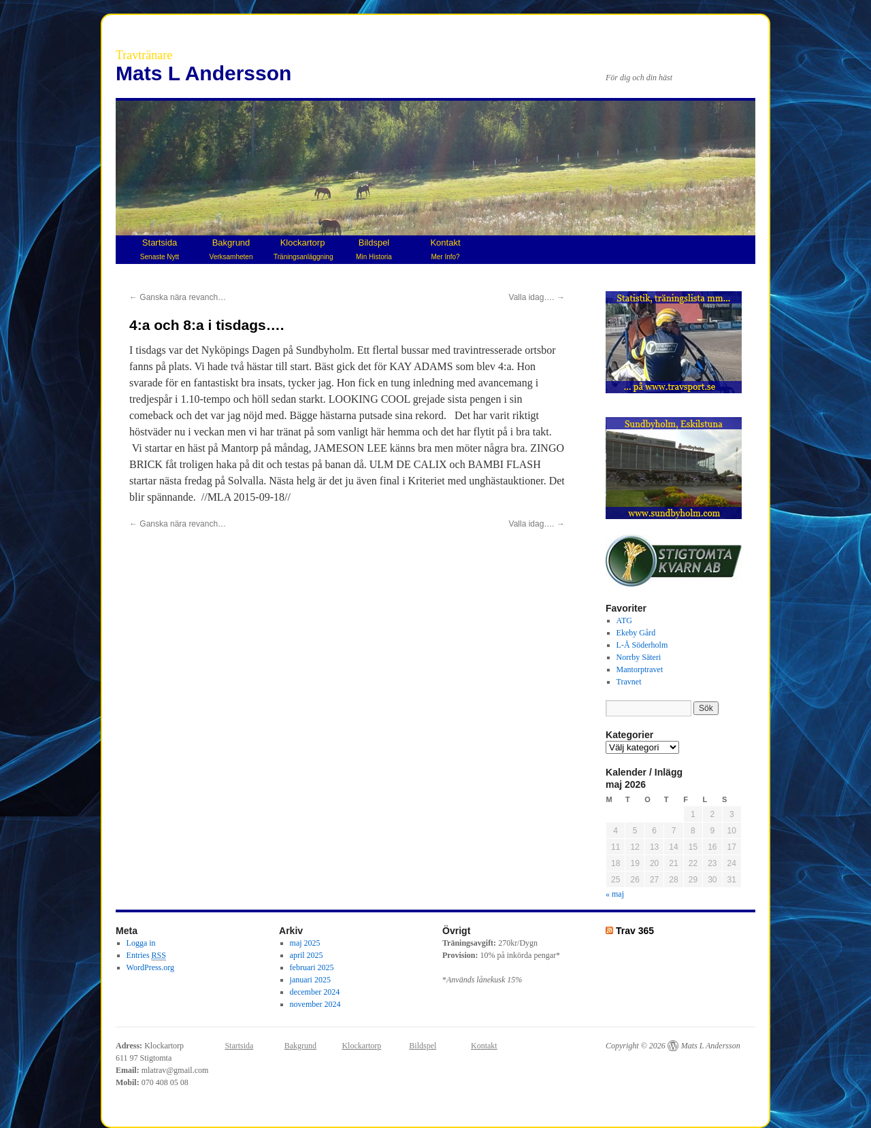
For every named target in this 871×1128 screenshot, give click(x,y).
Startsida (159, 249)
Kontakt (445, 249)
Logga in (141, 943)
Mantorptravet (640, 669)
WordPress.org (150, 967)
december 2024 (315, 992)
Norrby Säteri (639, 657)
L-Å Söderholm (642, 645)
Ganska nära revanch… (177, 297)
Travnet (629, 681)
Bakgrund (231, 249)
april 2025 (306, 955)
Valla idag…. (537, 297)
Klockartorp (303, 249)
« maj (615, 894)
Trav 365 (635, 930)
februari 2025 (312, 967)
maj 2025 (305, 943)
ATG (624, 620)
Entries (146, 955)
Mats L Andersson (203, 73)
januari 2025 (310, 979)
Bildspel (374, 249)
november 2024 (315, 1004)
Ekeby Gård (636, 632)
